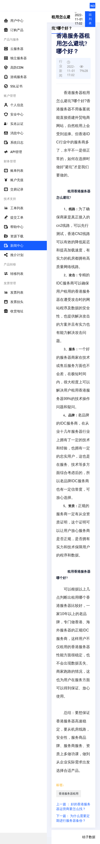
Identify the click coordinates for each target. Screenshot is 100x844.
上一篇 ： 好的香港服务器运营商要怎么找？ (73, 806)
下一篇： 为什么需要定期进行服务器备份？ (73, 818)
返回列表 (90, 17)
